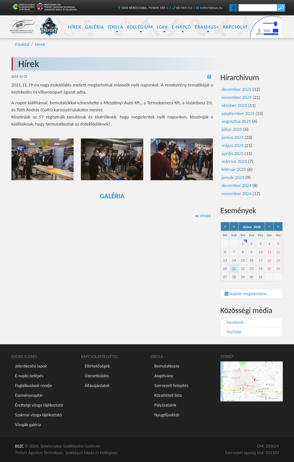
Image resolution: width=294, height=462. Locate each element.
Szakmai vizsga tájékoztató (38, 415)
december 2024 (236, 185)
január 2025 (233, 177)
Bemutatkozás (166, 366)
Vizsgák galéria (28, 424)
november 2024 (237, 193)
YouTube (233, 332)
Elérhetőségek (97, 366)
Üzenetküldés (97, 375)
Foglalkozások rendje (33, 385)
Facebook (234, 322)
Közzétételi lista (168, 395)
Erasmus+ (207, 27)
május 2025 (233, 145)
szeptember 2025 (238, 113)
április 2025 (233, 153)
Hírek (74, 27)
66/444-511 (184, 8)
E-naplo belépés (29, 375)
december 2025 (236, 89)
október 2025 (234, 105)
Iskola (115, 27)
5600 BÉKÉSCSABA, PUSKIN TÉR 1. (145, 8)
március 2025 (234, 161)
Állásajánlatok (97, 385)
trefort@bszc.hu (211, 8)
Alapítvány (163, 375)
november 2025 (237, 97)
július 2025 (232, 129)
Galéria (94, 27)
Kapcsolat (235, 27)
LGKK (162, 27)
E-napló (181, 27)
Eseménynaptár (29, 395)
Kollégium (140, 27)
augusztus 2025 (236, 121)
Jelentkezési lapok (31, 366)
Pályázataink (165, 405)
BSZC (19, 446)
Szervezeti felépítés (171, 385)
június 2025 (233, 137)
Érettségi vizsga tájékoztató (39, 405)
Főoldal (22, 44)
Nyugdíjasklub (166, 415)
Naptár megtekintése (246, 293)
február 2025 (234, 169)
